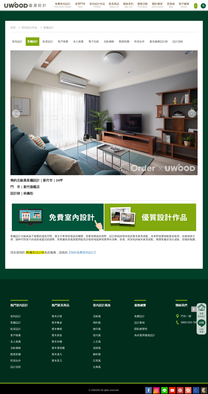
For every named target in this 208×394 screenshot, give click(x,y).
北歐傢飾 (109, 41)
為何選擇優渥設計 (144, 335)
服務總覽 (140, 305)
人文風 (97, 341)
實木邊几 (57, 354)
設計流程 (178, 41)
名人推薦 (15, 341)
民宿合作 (139, 41)
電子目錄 (93, 41)
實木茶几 (57, 360)
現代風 (97, 335)
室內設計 (17, 41)
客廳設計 (32, 41)
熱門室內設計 (19, 305)
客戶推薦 (63, 41)
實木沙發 (57, 316)
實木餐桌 (57, 322)
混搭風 (97, 348)
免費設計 (139, 316)
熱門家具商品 (60, 305)
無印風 (97, 329)
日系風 (97, 360)
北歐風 (97, 316)
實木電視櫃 (58, 348)
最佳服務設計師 (159, 41)
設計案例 (139, 322)
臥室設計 (48, 41)
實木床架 (57, 335)
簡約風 (97, 322)
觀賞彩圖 (124, 41)
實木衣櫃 (57, 341)
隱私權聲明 (140, 329)
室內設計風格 (101, 305)
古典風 (97, 367)
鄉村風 (97, 354)
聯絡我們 (181, 305)
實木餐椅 (57, 329)
